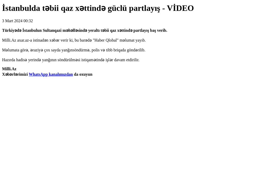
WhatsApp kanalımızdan (51, 74)
